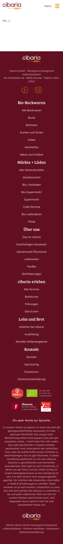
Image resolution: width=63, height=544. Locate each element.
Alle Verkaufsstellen (31, 170)
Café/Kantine (31, 206)
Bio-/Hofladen (31, 184)
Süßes (31, 139)
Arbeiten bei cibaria (31, 326)
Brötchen (31, 125)
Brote (31, 117)
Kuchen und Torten (31, 132)
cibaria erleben (31, 281)
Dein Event (31, 311)
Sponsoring (31, 364)
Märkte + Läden (31, 162)
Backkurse (31, 296)
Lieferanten (31, 259)
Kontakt (31, 349)
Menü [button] (48, 6)
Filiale (31, 221)
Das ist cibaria (32, 237)
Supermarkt (31, 199)
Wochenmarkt (31, 177)
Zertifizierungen (31, 274)
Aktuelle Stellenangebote (31, 341)
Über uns (32, 229)
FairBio (31, 266)
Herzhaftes (31, 147)
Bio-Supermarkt (31, 192)
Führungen (31, 304)
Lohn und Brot (31, 319)
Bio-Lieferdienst (32, 214)
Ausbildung (32, 334)
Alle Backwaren (31, 110)
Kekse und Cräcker (31, 154)
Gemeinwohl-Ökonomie (32, 251)
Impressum (31, 371)
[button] (57, 6)
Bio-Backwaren (31, 102)
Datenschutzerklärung (31, 379)
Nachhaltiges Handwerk (31, 244)
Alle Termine (31, 289)
